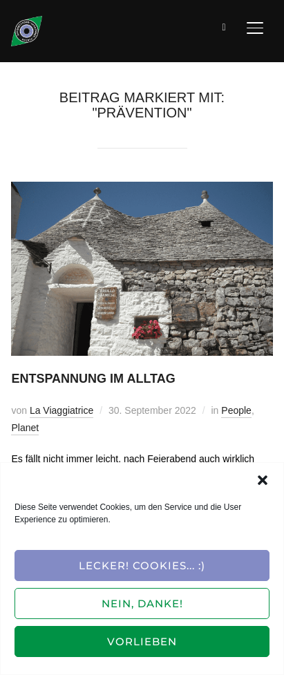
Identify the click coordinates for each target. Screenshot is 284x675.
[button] (262, 480)
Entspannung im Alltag (93, 379)
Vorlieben (142, 641)
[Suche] (224, 26)
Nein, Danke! (142, 603)
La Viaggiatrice (61, 410)
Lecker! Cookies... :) (142, 565)
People (236, 410)
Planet (25, 427)
